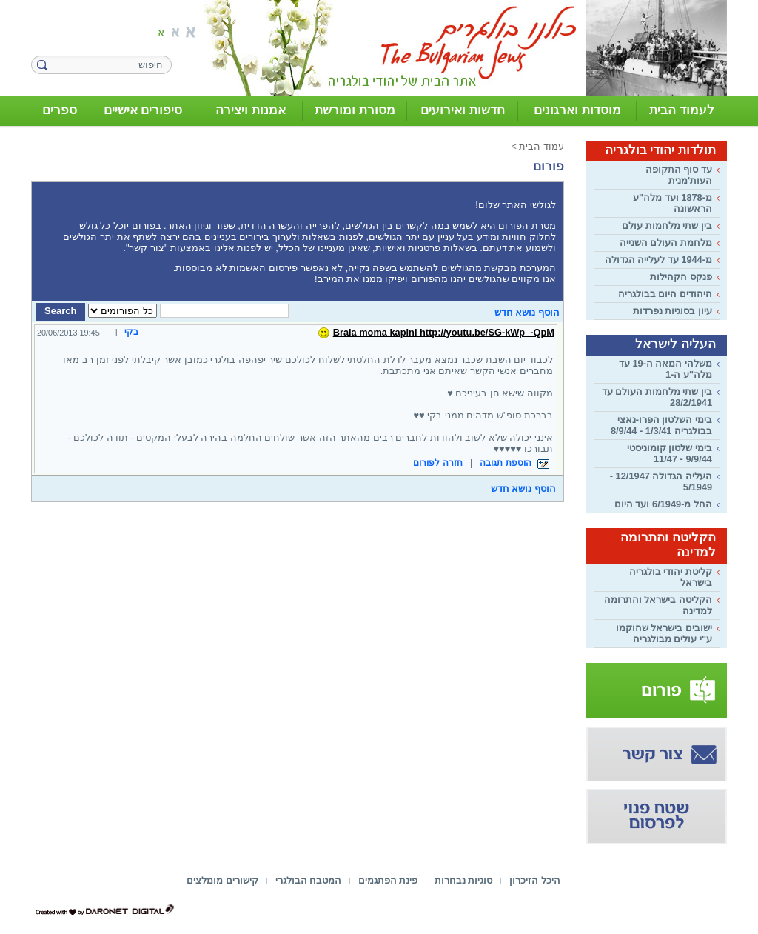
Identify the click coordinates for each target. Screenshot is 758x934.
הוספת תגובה (514, 463)
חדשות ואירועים (462, 110)
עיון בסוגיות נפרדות (672, 310)
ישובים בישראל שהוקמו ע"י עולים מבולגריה (664, 633)
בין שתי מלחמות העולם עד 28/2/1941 (657, 397)
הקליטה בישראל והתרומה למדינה (658, 605)
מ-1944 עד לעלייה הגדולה (658, 259)
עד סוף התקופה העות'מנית (678, 175)
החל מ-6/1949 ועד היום (663, 504)
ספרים (59, 110)
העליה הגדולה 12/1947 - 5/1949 (661, 481)
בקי (131, 331)
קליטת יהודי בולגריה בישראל (670, 577)
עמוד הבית (541, 146)
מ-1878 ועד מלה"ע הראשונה (672, 203)
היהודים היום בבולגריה (665, 293)
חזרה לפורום (437, 463)
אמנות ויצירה (250, 110)
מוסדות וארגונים (577, 110)
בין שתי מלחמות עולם (667, 225)
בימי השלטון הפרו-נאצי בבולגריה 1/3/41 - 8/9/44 (661, 425)
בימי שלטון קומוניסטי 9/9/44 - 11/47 (669, 453)
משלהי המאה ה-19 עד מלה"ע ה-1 (665, 369)
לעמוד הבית (681, 110)
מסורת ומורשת (355, 110)
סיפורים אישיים (143, 110)
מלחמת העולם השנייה (666, 242)
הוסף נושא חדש (527, 312)
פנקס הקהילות (681, 276)
